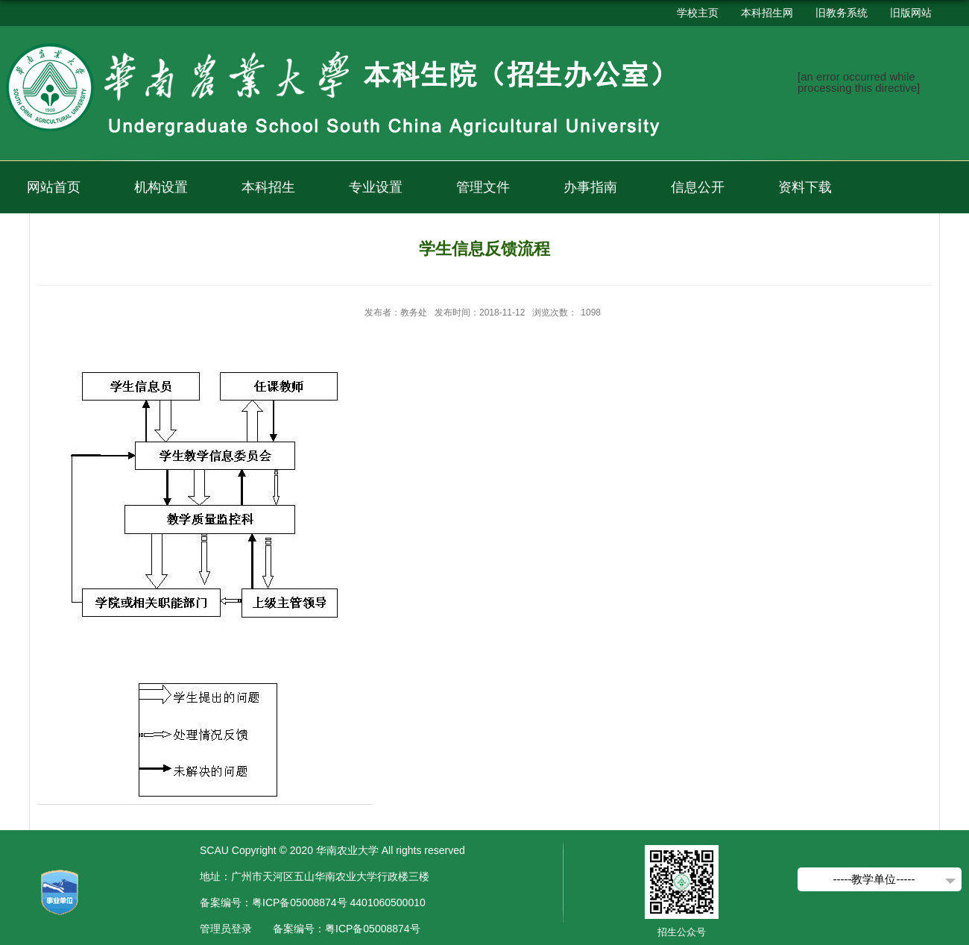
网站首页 (54, 187)
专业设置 (376, 187)
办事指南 (590, 187)
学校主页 (698, 13)
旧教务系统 (841, 13)
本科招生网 (767, 13)
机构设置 (161, 187)
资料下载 (805, 187)
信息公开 (698, 187)
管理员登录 (226, 929)
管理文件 (483, 187)
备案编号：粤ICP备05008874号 (346, 929)
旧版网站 (911, 13)
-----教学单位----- (874, 879)
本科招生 (268, 187)
